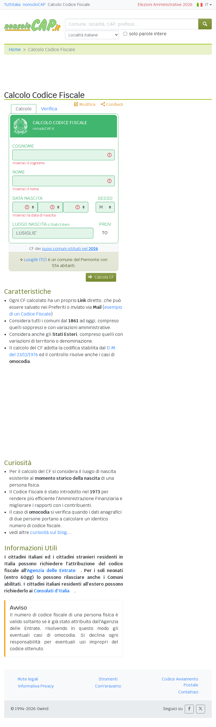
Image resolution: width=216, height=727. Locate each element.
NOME (18, 172)
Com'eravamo (108, 686)
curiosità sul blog (48, 532)
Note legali (28, 679)
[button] (189, 709)
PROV (105, 224)
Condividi (112, 104)
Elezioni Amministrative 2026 (165, 4)
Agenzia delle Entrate (51, 570)
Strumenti (108, 679)
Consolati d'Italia (51, 591)
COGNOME (23, 146)
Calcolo (24, 109)
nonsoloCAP (34, 4)
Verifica (49, 109)
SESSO (105, 198)
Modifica (84, 104)
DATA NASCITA (27, 198)
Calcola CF (101, 277)
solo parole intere (147, 34)
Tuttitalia (12, 4)
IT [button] (202, 4)
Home (15, 49)
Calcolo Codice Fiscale (69, 4)
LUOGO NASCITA (40, 224)
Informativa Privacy (36, 686)
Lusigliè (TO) (35, 259)
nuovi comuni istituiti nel (70, 248)
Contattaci (188, 692)
